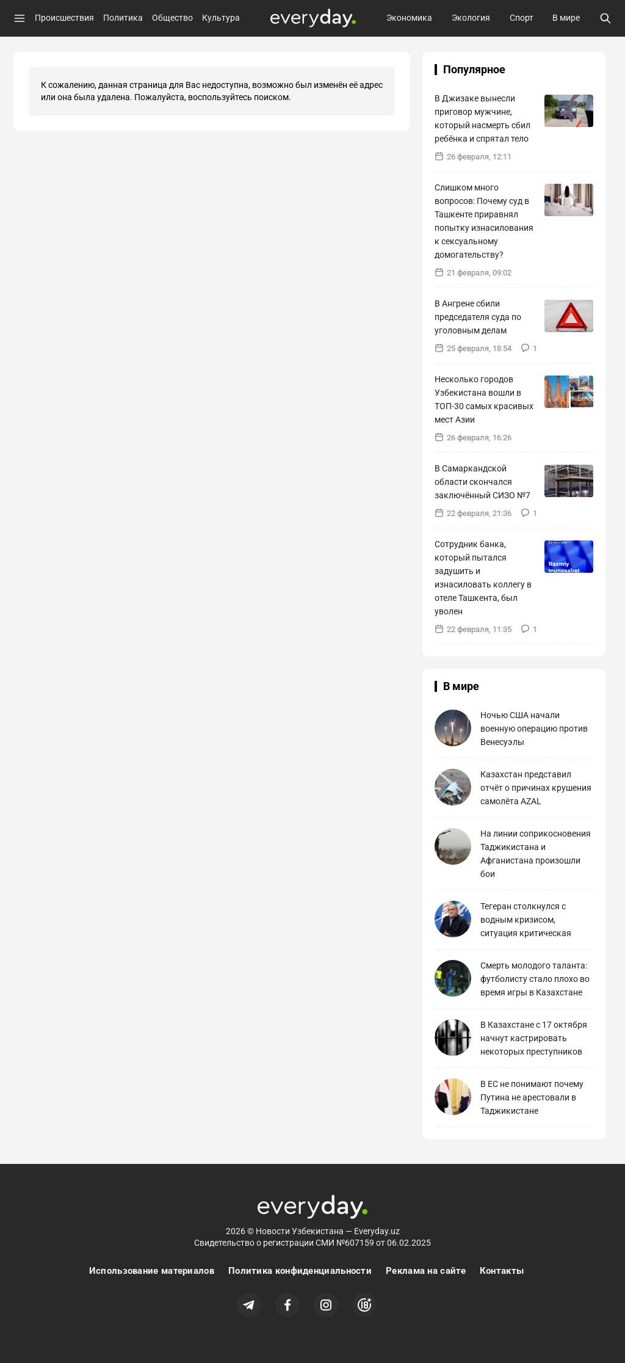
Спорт (521, 18)
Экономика (409, 18)
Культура (221, 18)
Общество (172, 18)
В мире (566, 18)
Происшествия (64, 18)
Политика (123, 18)
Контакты (502, 1270)
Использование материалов (151, 1270)
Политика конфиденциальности (300, 1270)
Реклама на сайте (426, 1270)
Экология (471, 18)
